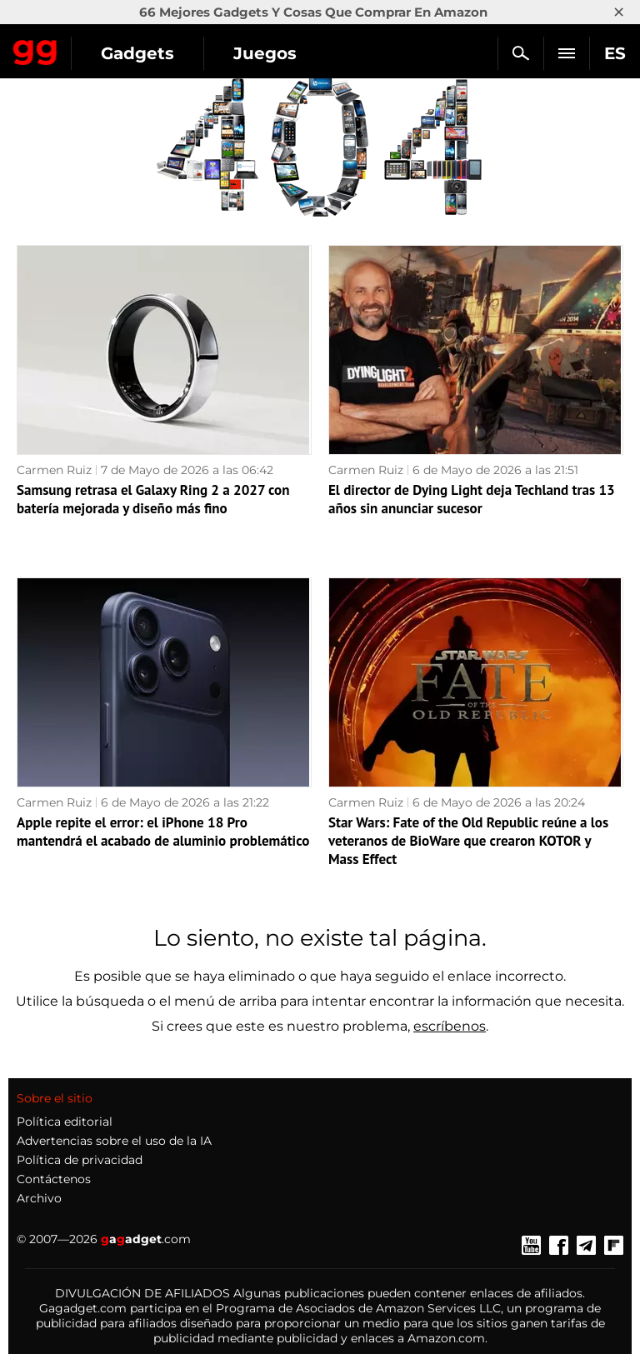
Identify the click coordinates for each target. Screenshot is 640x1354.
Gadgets (137, 53)
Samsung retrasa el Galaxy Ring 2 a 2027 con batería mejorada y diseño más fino (153, 499)
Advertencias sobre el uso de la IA (114, 1140)
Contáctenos (54, 1179)
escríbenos (449, 1026)
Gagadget (35, 49)
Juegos (265, 53)
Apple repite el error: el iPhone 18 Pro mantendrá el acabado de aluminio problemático (163, 831)
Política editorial (64, 1121)
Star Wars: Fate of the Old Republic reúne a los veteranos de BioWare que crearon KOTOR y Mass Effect (468, 840)
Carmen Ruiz (54, 470)
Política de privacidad (79, 1159)
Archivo (39, 1198)
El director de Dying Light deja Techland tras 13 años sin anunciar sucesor (471, 499)
